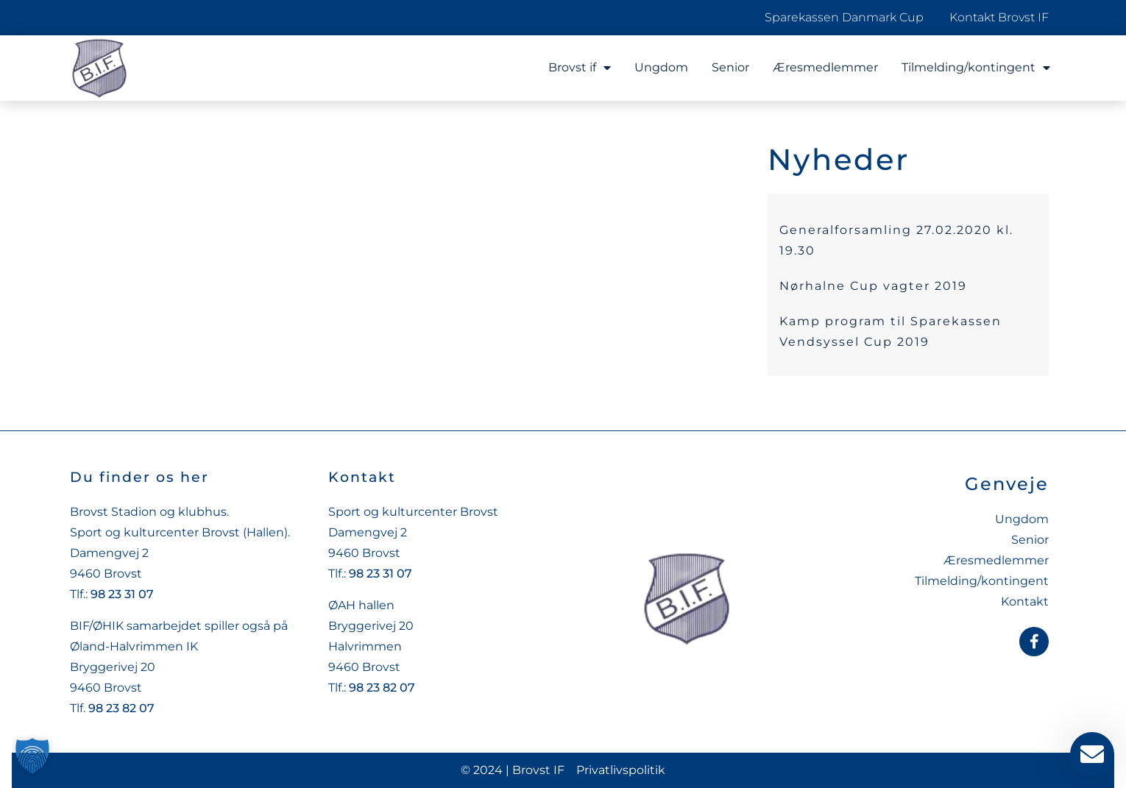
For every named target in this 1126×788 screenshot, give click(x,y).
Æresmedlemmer (825, 67)
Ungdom (661, 67)
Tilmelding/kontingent (976, 67)
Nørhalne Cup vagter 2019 (873, 286)
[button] (32, 755)
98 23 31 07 (122, 594)
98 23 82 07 (121, 708)
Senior (730, 67)
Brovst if (579, 67)
